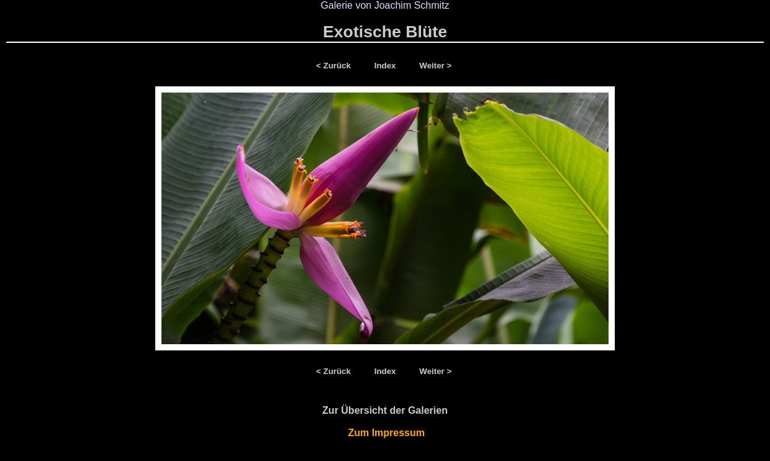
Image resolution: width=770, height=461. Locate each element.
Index (386, 65)
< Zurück (336, 65)
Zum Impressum (385, 432)
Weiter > (435, 65)
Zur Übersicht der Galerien (385, 410)
